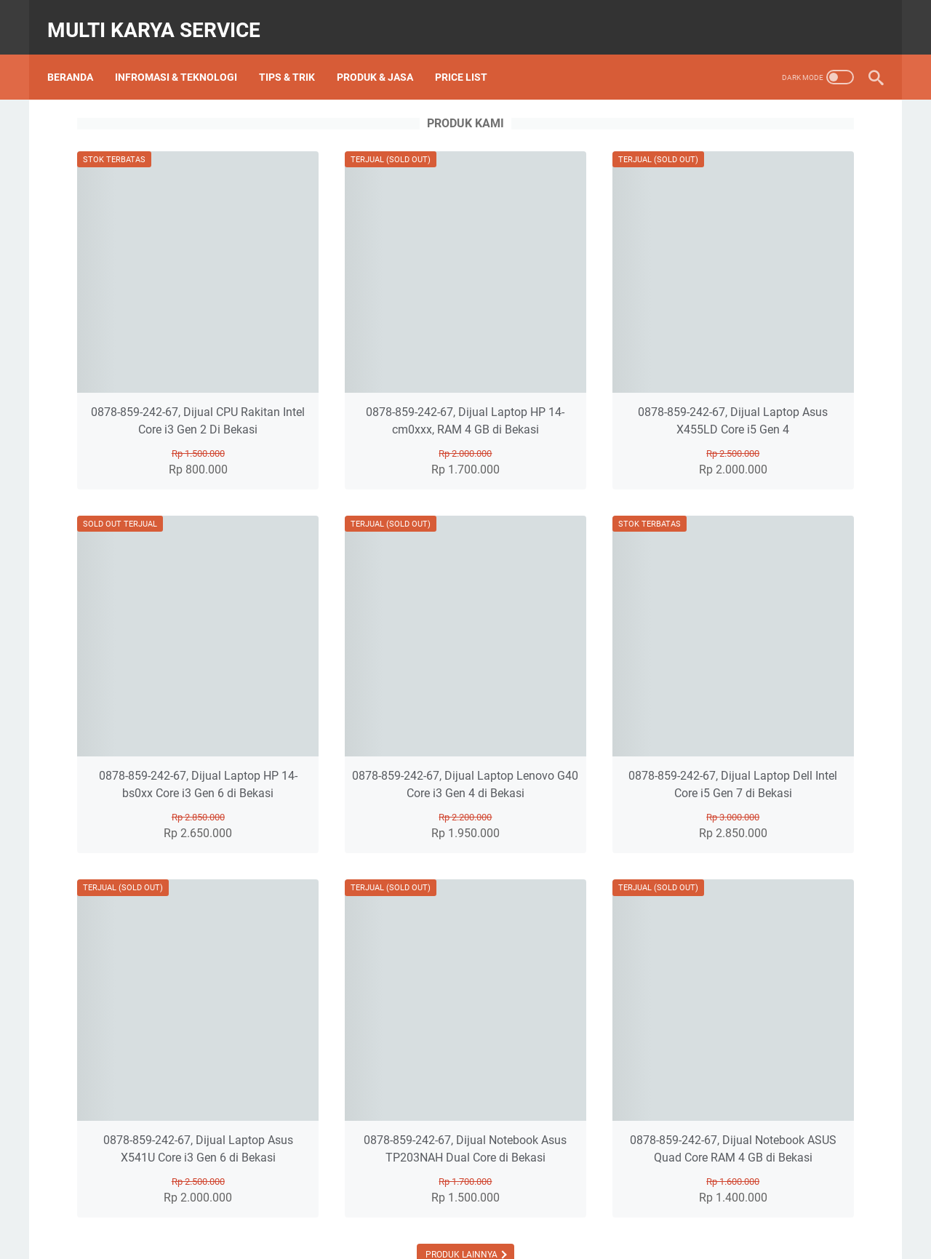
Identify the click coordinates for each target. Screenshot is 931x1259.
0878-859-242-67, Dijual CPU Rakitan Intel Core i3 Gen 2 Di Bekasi (255, 359)
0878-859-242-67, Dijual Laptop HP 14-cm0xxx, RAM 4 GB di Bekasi (465, 359)
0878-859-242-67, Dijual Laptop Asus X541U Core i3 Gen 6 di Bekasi (256, 1007)
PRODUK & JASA (383, 57)
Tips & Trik (295, 57)
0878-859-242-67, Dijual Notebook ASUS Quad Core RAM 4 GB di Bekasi (675, 1007)
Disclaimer (568, 1206)
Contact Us (453, 1206)
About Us (393, 1206)
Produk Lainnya (462, 1121)
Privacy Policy (637, 1206)
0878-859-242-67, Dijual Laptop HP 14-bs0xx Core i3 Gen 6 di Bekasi (256, 683)
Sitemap (511, 1206)
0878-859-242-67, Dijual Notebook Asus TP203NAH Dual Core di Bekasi (465, 1007)
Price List (469, 57)
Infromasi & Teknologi (184, 57)
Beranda (78, 57)
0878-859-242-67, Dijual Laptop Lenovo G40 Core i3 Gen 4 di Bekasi (465, 683)
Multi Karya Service (161, 17)
